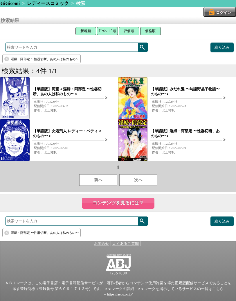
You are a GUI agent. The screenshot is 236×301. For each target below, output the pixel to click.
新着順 (85, 31)
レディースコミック (48, 3)
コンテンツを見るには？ (118, 202)
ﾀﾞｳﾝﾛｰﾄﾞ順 (107, 31)
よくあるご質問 (125, 244)
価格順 (150, 31)
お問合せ (101, 244)
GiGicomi (10, 3)
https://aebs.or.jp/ (120, 294)
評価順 (129, 31)
